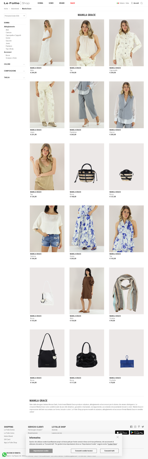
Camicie (8, 32)
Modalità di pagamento (36, 439)
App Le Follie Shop (10, 443)
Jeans (8, 43)
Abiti (7, 30)
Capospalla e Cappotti (13, 35)
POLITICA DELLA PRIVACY (36, 453)
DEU (85, 456)
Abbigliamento (9, 27)
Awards (54, 436)
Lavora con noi (57, 433)
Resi (29, 443)
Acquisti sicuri (33, 436)
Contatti (54, 443)
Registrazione (33, 433)
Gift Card (7, 439)
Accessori (8, 52)
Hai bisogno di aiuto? (35, 430)
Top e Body (9, 49)
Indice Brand (8, 436)
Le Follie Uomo (9, 433)
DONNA (6, 23)
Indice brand (15, 9)
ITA (79, 456)
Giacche (9, 41)
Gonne (8, 38)
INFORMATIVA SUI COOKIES (60, 453)
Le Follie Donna (9, 430)
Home (6, 9)
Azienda (54, 430)
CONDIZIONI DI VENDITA (12, 453)
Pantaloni (9, 46)
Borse (8, 55)
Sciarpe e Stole (11, 58)
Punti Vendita (56, 439)
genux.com (74, 456)
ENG (82, 456)
